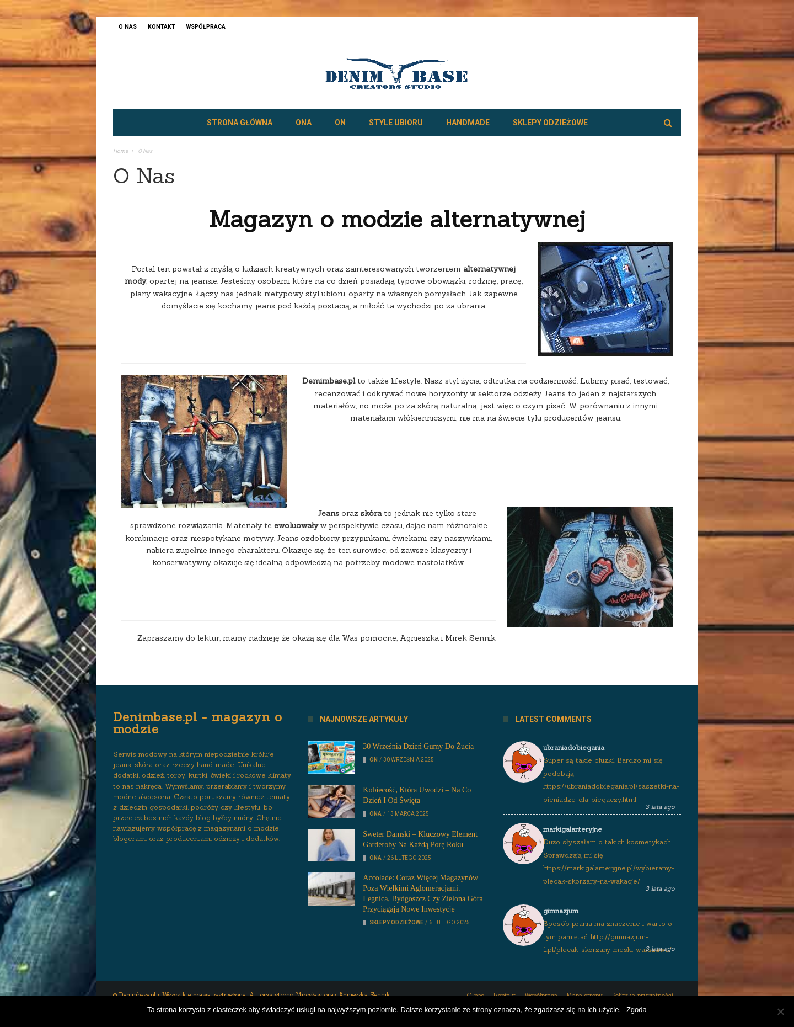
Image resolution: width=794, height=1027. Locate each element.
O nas (128, 26)
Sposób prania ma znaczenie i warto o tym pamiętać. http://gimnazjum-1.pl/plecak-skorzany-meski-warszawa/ (607, 936)
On (340, 122)
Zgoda (636, 1009)
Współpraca (206, 26)
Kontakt (161, 26)
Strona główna (239, 122)
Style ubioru (396, 122)
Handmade (468, 122)
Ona (304, 122)
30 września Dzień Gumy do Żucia (418, 746)
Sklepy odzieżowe (550, 122)
